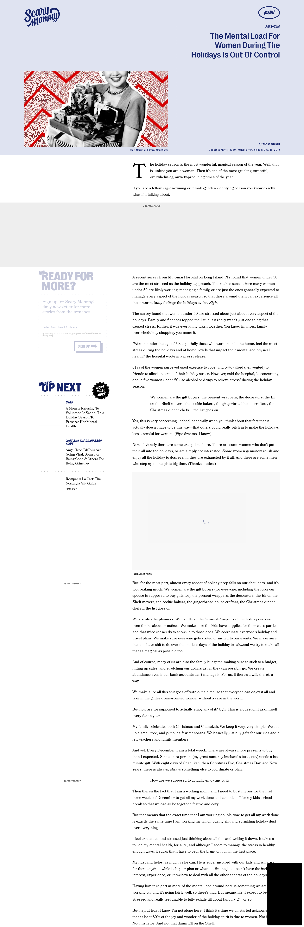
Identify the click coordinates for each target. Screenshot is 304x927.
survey (152, 277)
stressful (260, 171)
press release (194, 356)
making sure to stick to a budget (250, 662)
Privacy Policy (47, 338)
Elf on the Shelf (201, 923)
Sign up (84, 349)
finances (174, 320)
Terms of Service (91, 336)
